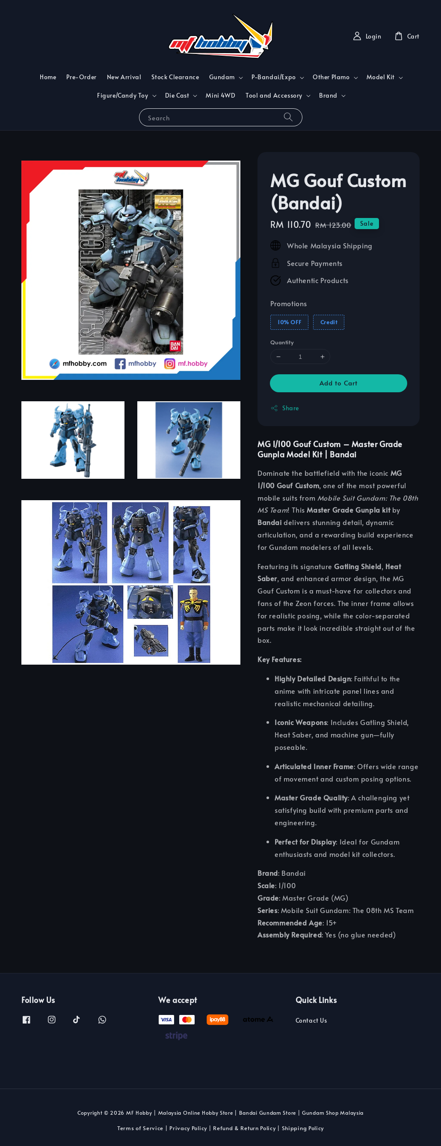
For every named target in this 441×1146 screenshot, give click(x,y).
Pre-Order (81, 77)
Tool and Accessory (274, 95)
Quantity (281, 342)
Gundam (222, 77)
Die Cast (177, 95)
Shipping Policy (303, 1128)
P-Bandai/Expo (274, 77)
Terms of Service (140, 1128)
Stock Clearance (175, 77)
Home (48, 77)
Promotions (288, 303)
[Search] (288, 117)
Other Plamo (331, 77)
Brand (328, 95)
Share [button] (284, 408)
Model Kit (381, 77)
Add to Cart (339, 382)
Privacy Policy (188, 1128)
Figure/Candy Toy (122, 95)
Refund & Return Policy (244, 1128)
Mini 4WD (220, 95)
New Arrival (124, 77)
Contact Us (311, 1020)
